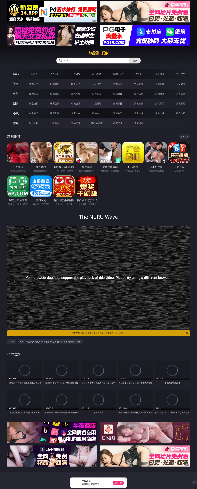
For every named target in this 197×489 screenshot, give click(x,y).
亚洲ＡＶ (33, 83)
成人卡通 (75, 93)
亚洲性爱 (33, 93)
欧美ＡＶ (75, 83)
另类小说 (138, 113)
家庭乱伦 (54, 113)
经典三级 (138, 93)
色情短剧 (138, 123)
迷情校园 (117, 113)
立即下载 (118, 482)
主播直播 (159, 83)
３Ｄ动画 (96, 83)
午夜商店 (54, 123)
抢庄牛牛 (180, 74)
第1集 (11, 341)
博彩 (16, 74)
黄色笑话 (159, 113)
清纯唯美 (138, 103)
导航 (16, 123)
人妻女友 (75, 113)
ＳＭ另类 (180, 83)
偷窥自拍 (33, 103)
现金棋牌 (159, 74)
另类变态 (180, 93)
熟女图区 (159, 103)
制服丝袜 (117, 93)
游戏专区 (96, 74)
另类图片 (180, 103)
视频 (16, 84)
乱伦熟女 (159, 93)
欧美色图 (75, 103)
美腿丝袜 (117, 103)
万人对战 (75, 74)
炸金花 (138, 74)
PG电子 (33, 74)
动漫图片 (96, 103)
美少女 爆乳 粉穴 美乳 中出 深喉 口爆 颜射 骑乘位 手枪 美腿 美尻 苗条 (50, 341)
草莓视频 (75, 123)
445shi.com (99, 53)
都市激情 (33, 113)
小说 (16, 113)
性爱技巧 (180, 113)
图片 (16, 103)
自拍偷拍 (54, 83)
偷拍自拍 (54, 93)
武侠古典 (96, 113)
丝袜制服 (138, 83)
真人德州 (54, 74)
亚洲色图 (54, 103)
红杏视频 (117, 123)
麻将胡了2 (118, 74)
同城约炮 (33, 123)
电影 (16, 93)
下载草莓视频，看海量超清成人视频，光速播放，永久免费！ (130, 333)
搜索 (135, 60)
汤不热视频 (96, 123)
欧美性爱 (96, 93)
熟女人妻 (117, 83)
